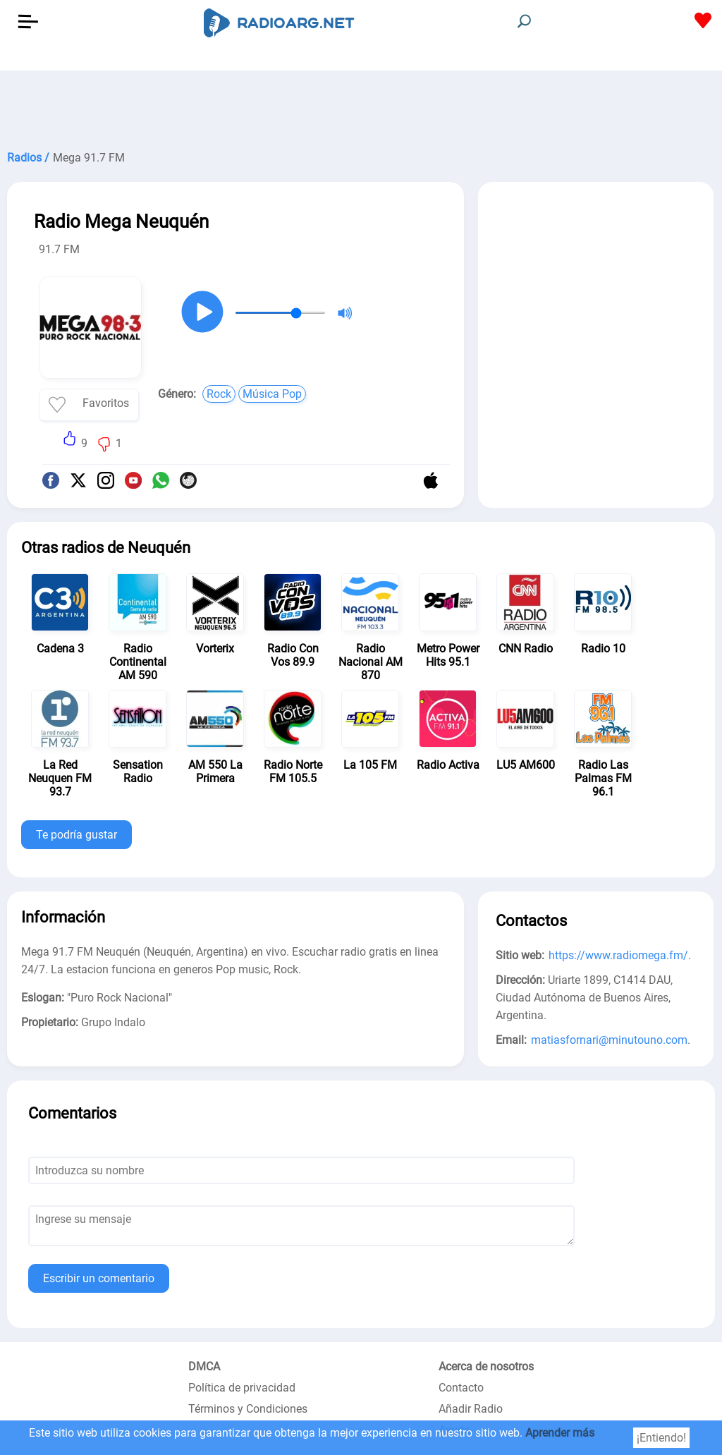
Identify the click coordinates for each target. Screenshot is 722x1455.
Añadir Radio (471, 1409)
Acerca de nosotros (486, 1366)
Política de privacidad (241, 1387)
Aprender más (559, 1432)
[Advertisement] (361, 106)
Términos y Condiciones (247, 1409)
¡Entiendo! (661, 1437)
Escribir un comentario (98, 1278)
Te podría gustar (76, 834)
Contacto (461, 1387)
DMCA (204, 1366)
